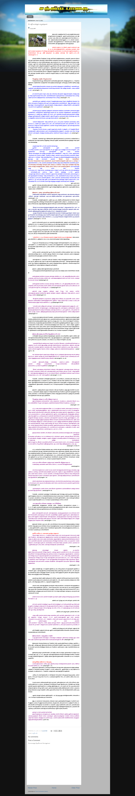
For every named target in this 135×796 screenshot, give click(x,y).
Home (30, 16)
